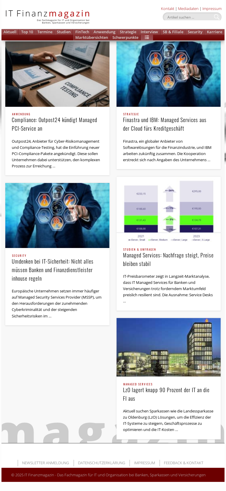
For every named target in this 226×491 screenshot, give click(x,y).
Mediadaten (188, 8)
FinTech (82, 31)
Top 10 (27, 31)
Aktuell (10, 31)
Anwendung (104, 31)
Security (195, 31)
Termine (44, 31)
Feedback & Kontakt (183, 462)
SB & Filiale (173, 31)
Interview (149, 31)
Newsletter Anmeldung (45, 462)
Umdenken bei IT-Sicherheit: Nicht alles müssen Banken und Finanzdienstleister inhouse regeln (57, 268)
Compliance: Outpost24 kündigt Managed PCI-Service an (57, 122)
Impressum (212, 8)
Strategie (128, 31)
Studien (64, 31)
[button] (147, 37)
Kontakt (167, 8)
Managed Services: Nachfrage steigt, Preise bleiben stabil (169, 257)
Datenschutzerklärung (101, 462)
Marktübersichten (91, 37)
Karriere (214, 31)
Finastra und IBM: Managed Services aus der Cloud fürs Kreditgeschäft (169, 122)
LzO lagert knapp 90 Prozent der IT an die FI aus (169, 392)
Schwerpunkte (125, 37)
